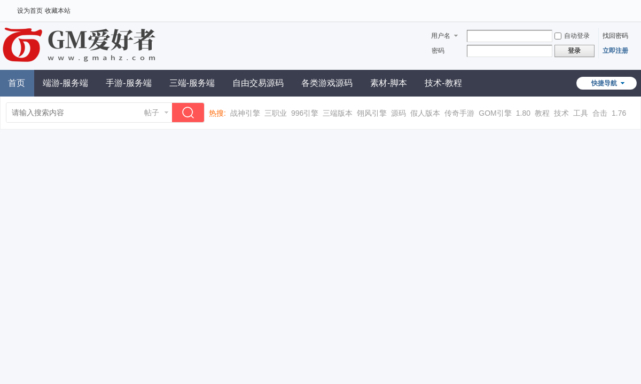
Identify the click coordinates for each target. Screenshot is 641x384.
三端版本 (338, 113)
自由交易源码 (258, 82)
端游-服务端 (65, 82)
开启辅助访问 (622, 7)
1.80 (523, 113)
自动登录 (572, 35)
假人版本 (425, 113)
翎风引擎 (372, 113)
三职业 (275, 113)
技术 (561, 113)
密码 (438, 50)
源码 (398, 113)
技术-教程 (443, 82)
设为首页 (30, 10)
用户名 (440, 35)
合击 (599, 113)
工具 (580, 113)
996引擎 (304, 113)
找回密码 (615, 35)
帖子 (151, 112)
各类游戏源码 (327, 82)
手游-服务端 (128, 82)
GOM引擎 (495, 113)
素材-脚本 (388, 82)
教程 (542, 113)
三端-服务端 (192, 82)
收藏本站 (58, 10)
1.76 (619, 113)
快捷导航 (604, 83)
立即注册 (615, 50)
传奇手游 (459, 113)
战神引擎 (245, 113)
